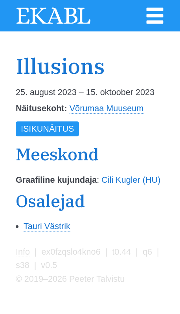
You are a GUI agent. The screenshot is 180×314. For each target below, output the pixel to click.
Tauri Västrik (47, 226)
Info (23, 252)
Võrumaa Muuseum (106, 108)
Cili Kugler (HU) (130, 180)
